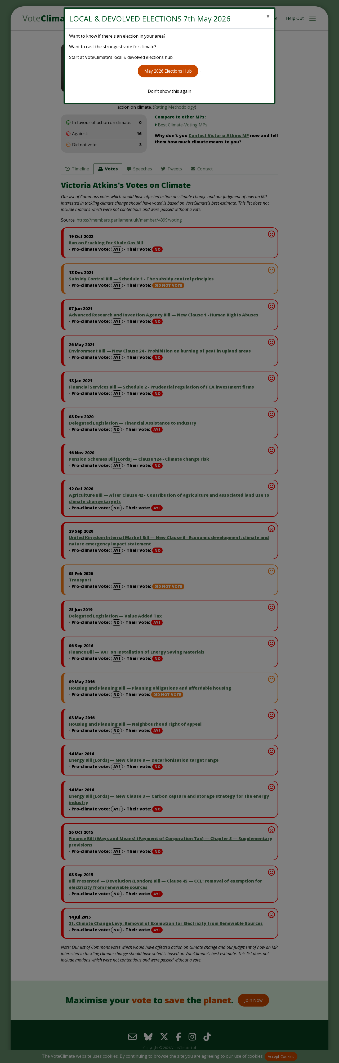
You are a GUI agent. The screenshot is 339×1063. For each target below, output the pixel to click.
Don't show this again (169, 91)
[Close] (268, 16)
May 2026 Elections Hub (168, 71)
